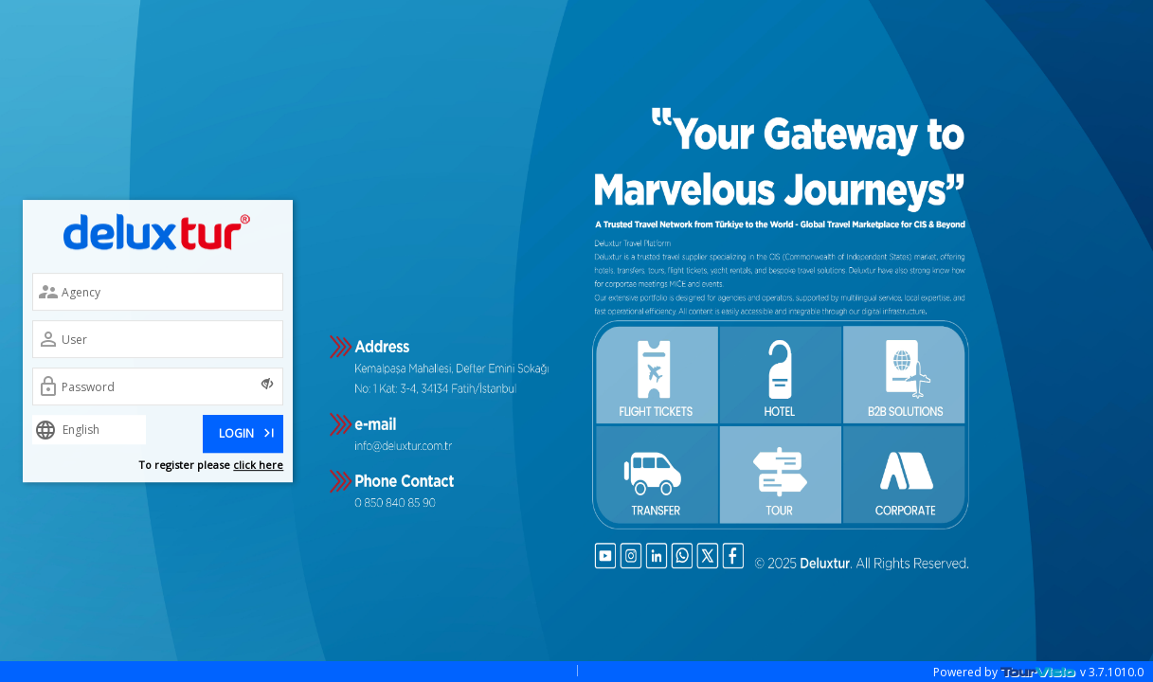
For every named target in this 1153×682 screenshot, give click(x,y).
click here (258, 465)
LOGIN (248, 431)
